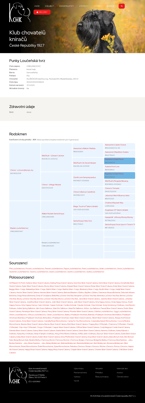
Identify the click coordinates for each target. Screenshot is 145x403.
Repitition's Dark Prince (114, 159)
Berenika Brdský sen (85, 343)
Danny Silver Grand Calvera (44, 330)
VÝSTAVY (83, 6)
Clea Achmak (96, 305)
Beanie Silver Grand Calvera (32, 324)
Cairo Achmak (43, 305)
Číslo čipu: (13, 82)
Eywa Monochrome (61, 346)
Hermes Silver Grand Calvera (51, 292)
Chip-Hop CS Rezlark (27, 327)
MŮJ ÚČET (42, 12)
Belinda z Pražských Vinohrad (100, 314)
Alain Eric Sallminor (60, 308)
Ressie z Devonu (92, 346)
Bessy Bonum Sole (21, 340)
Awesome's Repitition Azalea (116, 152)
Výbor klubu (79, 368)
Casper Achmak (56, 305)
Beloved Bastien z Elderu (74, 292)
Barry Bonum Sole (116, 337)
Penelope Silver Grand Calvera (34, 311)
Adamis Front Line (112, 166)
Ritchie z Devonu (106, 346)
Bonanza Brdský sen (115, 343)
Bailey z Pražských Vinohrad (76, 314)
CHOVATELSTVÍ (65, 6)
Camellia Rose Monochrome (55, 321)
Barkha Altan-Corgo (71, 289)
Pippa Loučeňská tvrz (72, 268)
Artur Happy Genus (29, 305)
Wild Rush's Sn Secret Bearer (84, 163)
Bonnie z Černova (70, 340)
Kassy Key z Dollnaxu (25, 333)
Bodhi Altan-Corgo (107, 289)
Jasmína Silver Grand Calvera (112, 299)
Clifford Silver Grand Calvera (87, 327)
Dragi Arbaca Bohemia (26, 295)
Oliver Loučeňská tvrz (18, 314)
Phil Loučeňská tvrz (17, 268)
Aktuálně (99, 368)
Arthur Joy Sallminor (92, 308)
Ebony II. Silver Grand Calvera (108, 333)
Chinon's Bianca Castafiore (84, 192)
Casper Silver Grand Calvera (63, 327)
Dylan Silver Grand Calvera (32, 286)
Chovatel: (13, 79)
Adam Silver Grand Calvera (80, 318)
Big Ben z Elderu (91, 292)
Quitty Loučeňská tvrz (95, 272)
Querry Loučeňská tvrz (39, 272)
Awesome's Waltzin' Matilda (84, 148)
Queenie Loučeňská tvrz (19, 272)
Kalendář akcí (122, 368)
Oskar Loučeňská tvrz (55, 314)
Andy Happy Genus (119, 302)
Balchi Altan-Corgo (54, 289)
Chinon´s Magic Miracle (51, 184)
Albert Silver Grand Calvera (103, 318)
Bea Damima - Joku (124, 340)
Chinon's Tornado (112, 188)
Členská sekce (123, 376)
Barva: (12, 72)
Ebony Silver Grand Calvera (55, 286)
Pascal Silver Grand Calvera (112, 308)
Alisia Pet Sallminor (75, 308)
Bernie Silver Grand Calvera (55, 324)
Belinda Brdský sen (68, 343)
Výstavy (77, 376)
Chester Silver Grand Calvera (106, 349)
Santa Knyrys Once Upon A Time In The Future (123, 224)
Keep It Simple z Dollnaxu (44, 333)
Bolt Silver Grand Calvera (77, 324)
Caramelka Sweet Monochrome (104, 321)
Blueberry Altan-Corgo (89, 289)
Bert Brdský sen (100, 343)
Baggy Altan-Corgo (17, 289)
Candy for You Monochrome (79, 321)
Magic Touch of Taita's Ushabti (85, 206)
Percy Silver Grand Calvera (58, 311)
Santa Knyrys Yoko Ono (82, 221)
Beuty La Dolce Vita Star (26, 299)
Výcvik (76, 381)
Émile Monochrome (45, 346)
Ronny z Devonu (120, 346)
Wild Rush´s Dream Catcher (53, 155)
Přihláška (99, 372)
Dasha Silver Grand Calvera (67, 330)
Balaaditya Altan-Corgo (36, 289)
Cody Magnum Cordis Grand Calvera (115, 327)
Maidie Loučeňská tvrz (19, 228)
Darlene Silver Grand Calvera (37, 283)
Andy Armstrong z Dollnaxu (113, 305)
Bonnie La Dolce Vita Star (47, 299)
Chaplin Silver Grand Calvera (82, 349)
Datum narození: (16, 85)
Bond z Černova (56, 340)
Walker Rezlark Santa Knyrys (53, 213)
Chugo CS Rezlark (44, 327)
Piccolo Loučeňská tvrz (35, 268)
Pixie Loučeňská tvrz (90, 268)
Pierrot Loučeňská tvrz (54, 268)
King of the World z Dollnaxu (66, 333)
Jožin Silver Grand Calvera (62, 302)
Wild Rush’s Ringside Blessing (116, 181)
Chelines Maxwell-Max (114, 203)
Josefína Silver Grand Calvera (39, 302)
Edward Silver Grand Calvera (78, 286)
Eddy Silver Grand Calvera (26, 337)
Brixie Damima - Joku (36, 343)
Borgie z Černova (86, 340)
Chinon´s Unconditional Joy (21, 170)
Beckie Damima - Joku (18, 343)
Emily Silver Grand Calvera (123, 286)
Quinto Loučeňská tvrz (76, 272)
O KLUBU (48, 6)
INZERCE (110, 6)
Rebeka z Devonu (77, 346)
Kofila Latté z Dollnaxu (87, 333)
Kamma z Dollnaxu (108, 330)
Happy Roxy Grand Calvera (59, 349)
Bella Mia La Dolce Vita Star (63, 295)
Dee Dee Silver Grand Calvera (86, 283)
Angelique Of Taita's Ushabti (116, 210)
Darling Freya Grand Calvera (61, 283)
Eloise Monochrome (29, 346)
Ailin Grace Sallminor (44, 308)
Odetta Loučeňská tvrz (103, 311)
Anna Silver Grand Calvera (32, 321)
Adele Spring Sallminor (26, 308)
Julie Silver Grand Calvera (84, 302)
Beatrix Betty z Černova (39, 340)
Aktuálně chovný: (16, 88)
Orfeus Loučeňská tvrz (37, 314)
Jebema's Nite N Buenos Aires (117, 195)
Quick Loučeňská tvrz (57, 272)
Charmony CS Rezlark (117, 324)
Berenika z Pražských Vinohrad (30, 318)
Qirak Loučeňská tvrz (107, 268)
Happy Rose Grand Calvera (36, 349)
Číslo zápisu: (14, 66)
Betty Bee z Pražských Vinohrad (56, 318)
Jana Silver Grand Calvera (89, 299)
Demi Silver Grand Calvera (109, 283)
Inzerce (120, 372)
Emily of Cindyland (43, 295)
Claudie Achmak (83, 305)
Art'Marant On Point (17, 283)
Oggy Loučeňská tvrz (122, 311)
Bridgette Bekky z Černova (105, 340)
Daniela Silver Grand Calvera (20, 330)
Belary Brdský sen (53, 343)
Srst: (11, 112)
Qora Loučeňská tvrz (125, 268)
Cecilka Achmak (69, 305)
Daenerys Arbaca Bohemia (109, 292)
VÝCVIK (97, 6)
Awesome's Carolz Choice (115, 145)
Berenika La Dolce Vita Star (108, 295)
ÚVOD (37, 6)
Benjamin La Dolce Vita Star (85, 295)
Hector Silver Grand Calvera (27, 292)
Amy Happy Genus (102, 302)
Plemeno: (13, 69)
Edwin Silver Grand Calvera (49, 337)
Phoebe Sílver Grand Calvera (81, 311)
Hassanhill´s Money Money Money (119, 217)
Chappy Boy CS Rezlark (98, 324)
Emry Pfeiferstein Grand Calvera (74, 337)
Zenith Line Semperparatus (84, 177)
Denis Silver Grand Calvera (89, 330)
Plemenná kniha (80, 372)
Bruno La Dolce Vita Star (68, 299)
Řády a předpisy (102, 376)
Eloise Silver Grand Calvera (101, 286)
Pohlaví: (12, 76)
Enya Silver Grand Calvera (98, 337)
